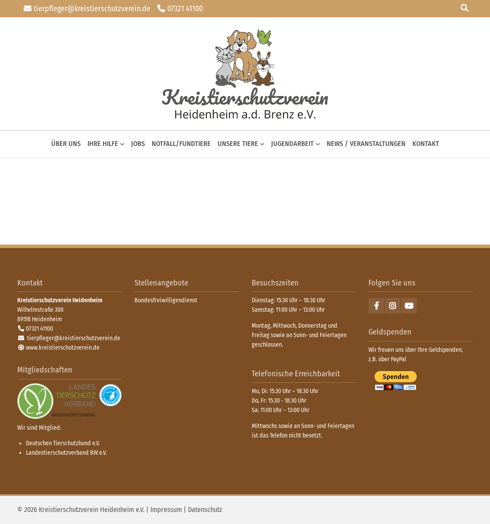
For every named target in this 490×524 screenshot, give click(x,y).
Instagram (392, 305)
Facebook (376, 305)
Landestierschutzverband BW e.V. (66, 452)
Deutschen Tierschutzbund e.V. (63, 443)
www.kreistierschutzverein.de (63, 347)
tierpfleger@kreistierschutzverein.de (92, 8)
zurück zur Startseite (245, 74)
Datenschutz (205, 509)
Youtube (409, 305)
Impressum (166, 509)
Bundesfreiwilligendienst (165, 300)
